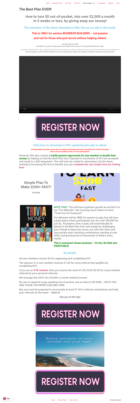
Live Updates (101, 3)
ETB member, (41, 270)
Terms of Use (73, 400)
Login (118, 3)
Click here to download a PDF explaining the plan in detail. (70, 145)
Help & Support (87, 3)
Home (48, 3)
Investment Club (57, 3)
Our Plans (68, 3)
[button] (86, 187)
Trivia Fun (77, 3)
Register (110, 3)
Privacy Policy (62, 400)
